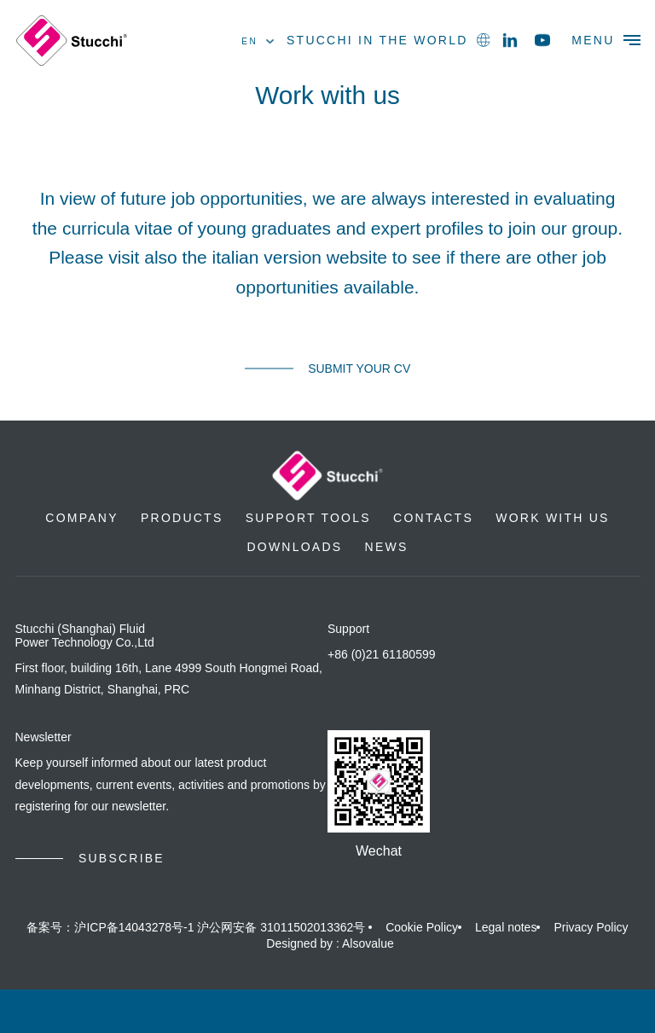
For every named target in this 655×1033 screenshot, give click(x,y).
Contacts (433, 518)
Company (81, 518)
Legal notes (505, 927)
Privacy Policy (591, 927)
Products (182, 518)
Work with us (552, 518)
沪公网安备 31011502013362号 (281, 927)
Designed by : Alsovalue (329, 943)
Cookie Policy (421, 927)
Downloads (294, 547)
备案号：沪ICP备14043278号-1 (110, 927)
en (257, 41)
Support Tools (308, 518)
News (387, 547)
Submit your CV (359, 368)
